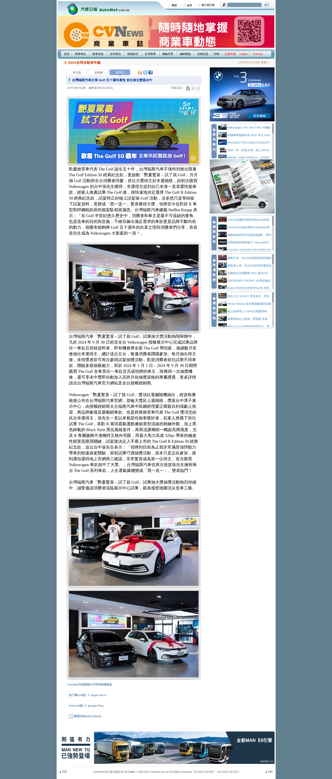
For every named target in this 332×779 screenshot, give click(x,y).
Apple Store (98, 695)
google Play (96, 705)
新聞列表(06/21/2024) (85, 716)
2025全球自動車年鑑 (84, 62)
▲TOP (63, 771)
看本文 (120, 72)
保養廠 (98, 72)
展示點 (77, 72)
